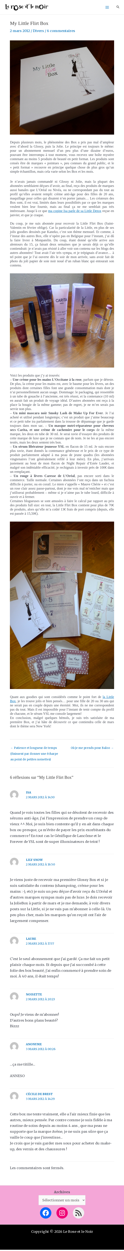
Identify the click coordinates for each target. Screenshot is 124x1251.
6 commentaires (61, 32)
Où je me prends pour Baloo (92, 749)
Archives (62, 1193)
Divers (38, 32)
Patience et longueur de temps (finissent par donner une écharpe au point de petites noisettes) (34, 750)
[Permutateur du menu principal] (107, 8)
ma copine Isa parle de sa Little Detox (74, 212)
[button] (118, 7)
